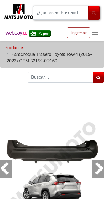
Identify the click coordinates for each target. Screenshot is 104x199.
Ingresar (79, 32)
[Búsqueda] (94, 13)
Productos (14, 47)
